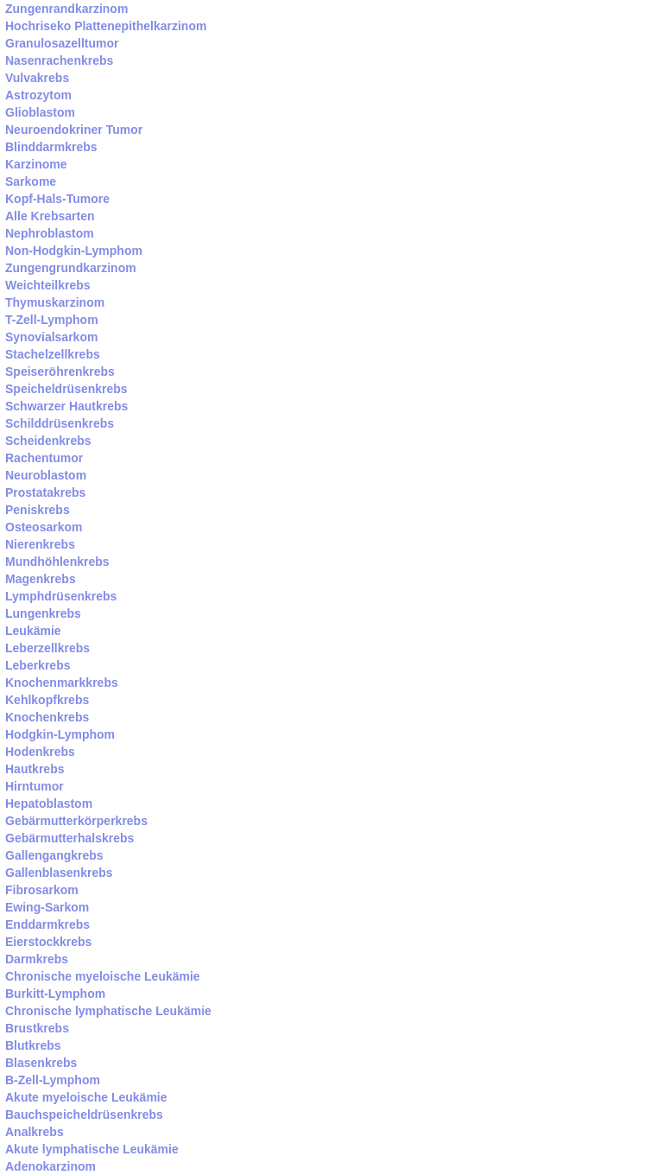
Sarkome (30, 181)
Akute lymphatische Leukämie (92, 1149)
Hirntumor (34, 786)
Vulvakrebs (37, 78)
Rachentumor (44, 458)
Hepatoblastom (48, 803)
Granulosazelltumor (61, 43)
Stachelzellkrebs (52, 354)
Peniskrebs (37, 510)
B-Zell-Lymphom (52, 1080)
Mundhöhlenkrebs (57, 561)
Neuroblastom (45, 475)
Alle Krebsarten (49, 216)
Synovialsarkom (51, 337)
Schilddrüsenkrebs (59, 423)
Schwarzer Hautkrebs (66, 406)
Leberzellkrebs (47, 648)
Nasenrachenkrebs (59, 60)
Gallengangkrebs (54, 855)
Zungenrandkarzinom (66, 9)
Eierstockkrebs (48, 942)
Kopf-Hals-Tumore (57, 199)
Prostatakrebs (45, 492)
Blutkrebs (33, 1045)
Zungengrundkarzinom (70, 268)
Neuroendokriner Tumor (73, 130)
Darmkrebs (36, 959)
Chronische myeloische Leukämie (102, 976)
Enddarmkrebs (47, 924)
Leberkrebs (37, 665)
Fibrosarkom (42, 890)
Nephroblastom (49, 233)
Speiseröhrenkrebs (60, 371)
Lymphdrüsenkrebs (61, 596)
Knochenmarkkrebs (61, 682)
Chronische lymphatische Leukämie (108, 1011)
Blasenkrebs (41, 1063)
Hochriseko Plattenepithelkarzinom (105, 26)
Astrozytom (38, 95)
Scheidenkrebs (48, 441)
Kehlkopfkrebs (47, 700)
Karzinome (36, 164)
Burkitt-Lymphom (55, 993)
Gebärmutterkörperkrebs (76, 821)
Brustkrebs (37, 1028)
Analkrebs (34, 1132)
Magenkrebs (40, 579)
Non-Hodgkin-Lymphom (73, 250)
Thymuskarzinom (54, 302)
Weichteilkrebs (48, 285)
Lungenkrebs (43, 613)
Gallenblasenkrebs (59, 873)
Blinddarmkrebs (51, 147)
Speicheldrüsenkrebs (66, 389)
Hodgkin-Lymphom (60, 734)
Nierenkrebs (40, 544)
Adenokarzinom (50, 1166)
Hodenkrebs (40, 752)
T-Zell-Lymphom (51, 320)
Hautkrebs (34, 769)
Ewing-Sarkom (47, 907)
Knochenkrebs (47, 717)
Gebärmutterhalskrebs (69, 838)
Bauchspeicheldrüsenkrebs (84, 1114)
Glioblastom (40, 112)
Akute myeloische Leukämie (86, 1097)
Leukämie (33, 631)
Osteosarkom (43, 527)
